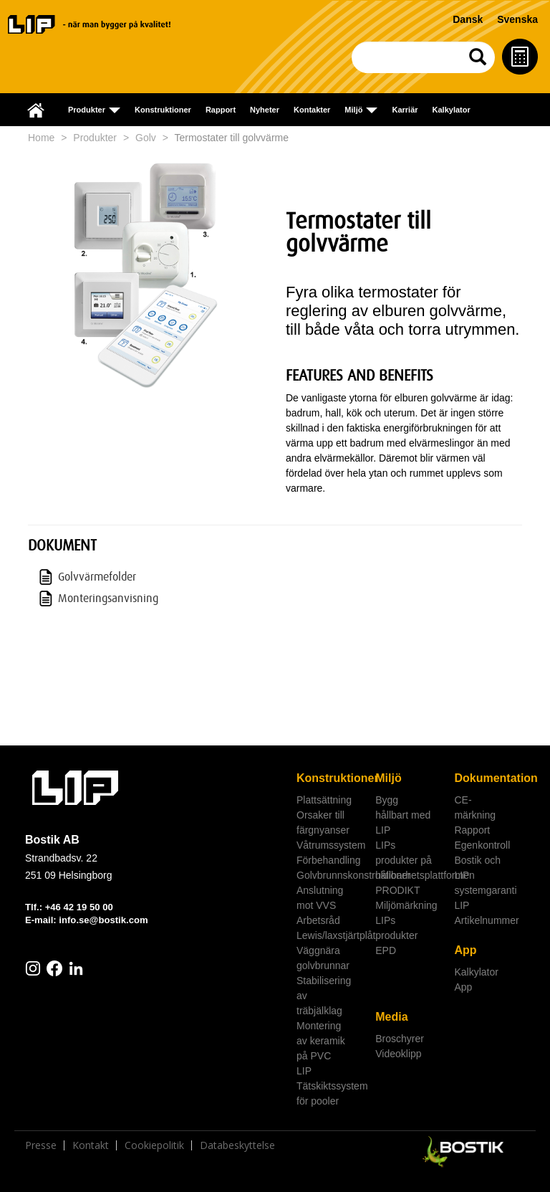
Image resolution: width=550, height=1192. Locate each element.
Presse (41, 1145)
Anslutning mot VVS (319, 898)
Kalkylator (452, 109)
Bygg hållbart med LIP (402, 815)
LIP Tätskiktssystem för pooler (330, 1086)
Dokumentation (488, 778)
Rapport (221, 109)
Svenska (517, 19)
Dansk (468, 19)
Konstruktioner (163, 109)
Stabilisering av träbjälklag (323, 995)
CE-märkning (475, 807)
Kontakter (312, 109)
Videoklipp (398, 1053)
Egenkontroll (482, 845)
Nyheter (264, 109)
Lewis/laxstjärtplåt (330, 935)
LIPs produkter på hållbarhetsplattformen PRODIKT (409, 867)
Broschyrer (399, 1038)
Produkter (95, 137)
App (465, 950)
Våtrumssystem (330, 845)
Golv (145, 137)
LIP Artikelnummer (486, 913)
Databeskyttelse (237, 1145)
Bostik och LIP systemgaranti (485, 875)
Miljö (388, 778)
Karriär (405, 109)
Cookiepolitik (154, 1145)
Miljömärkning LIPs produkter (406, 920)
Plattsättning (324, 800)
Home (41, 137)
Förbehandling (328, 860)
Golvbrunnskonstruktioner (330, 875)
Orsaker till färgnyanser (322, 822)
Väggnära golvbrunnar (322, 958)
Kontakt (90, 1145)
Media (391, 1017)
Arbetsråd (318, 920)
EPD (385, 950)
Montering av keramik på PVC (320, 1041)
